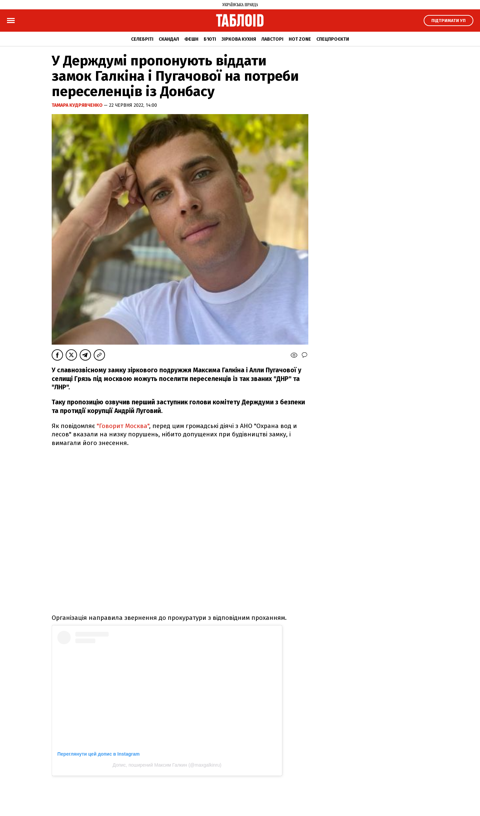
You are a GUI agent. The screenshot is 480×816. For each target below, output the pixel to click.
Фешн (191, 39)
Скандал (169, 39)
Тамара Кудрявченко (78, 105)
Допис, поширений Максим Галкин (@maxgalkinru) (167, 765)
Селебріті (142, 39)
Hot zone (300, 39)
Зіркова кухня (238, 39)
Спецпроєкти (332, 39)
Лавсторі (272, 39)
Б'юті (210, 39)
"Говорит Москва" (123, 426)
